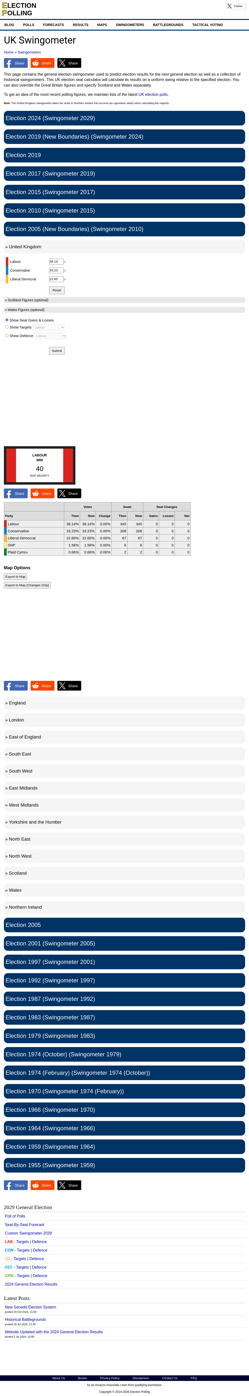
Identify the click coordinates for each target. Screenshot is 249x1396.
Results (80, 25)
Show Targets (20, 327)
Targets (22, 1242)
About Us (58, 1378)
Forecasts (53, 25)
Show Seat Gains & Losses (31, 320)
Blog (9, 25)
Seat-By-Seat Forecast (24, 1225)
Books (82, 1378)
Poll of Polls (15, 1216)
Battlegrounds (168, 25)
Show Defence (21, 336)
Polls (28, 25)
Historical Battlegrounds (25, 1319)
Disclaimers (141, 1378)
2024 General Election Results (31, 1284)
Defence (39, 1242)
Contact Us (170, 1378)
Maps (102, 25)
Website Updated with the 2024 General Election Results (54, 1332)
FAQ (194, 1378)
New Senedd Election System (30, 1307)
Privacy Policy (110, 1378)
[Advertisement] (124, 406)
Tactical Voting (207, 25)
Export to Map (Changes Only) (27, 585)
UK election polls (153, 94)
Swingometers (130, 25)
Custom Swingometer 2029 (28, 1233)
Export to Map (15, 576)
